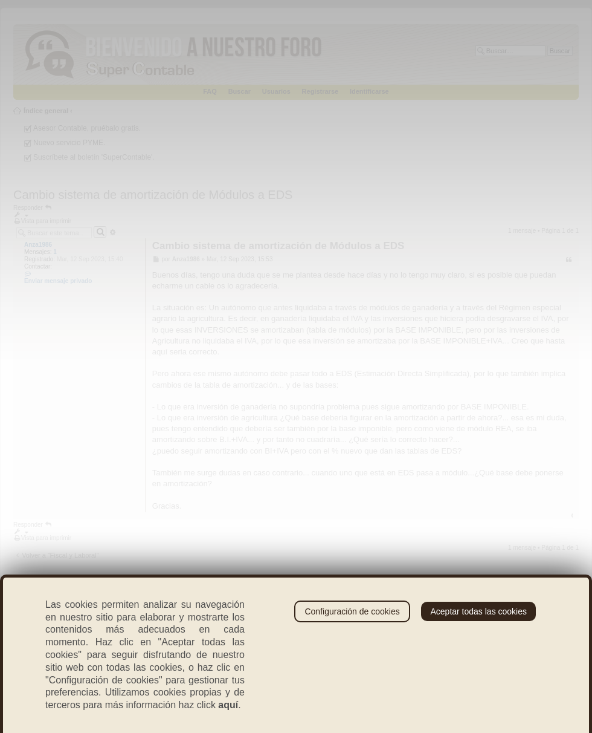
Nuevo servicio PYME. (69, 142)
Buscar (239, 91)
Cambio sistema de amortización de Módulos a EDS (152, 194)
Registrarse (320, 91)
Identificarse (369, 91)
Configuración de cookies (351, 611)
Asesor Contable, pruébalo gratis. (87, 128)
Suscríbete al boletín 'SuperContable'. (94, 157)
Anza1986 (38, 244)
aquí (228, 705)
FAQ (210, 91)
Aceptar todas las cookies (478, 611)
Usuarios (276, 91)
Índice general (46, 110)
